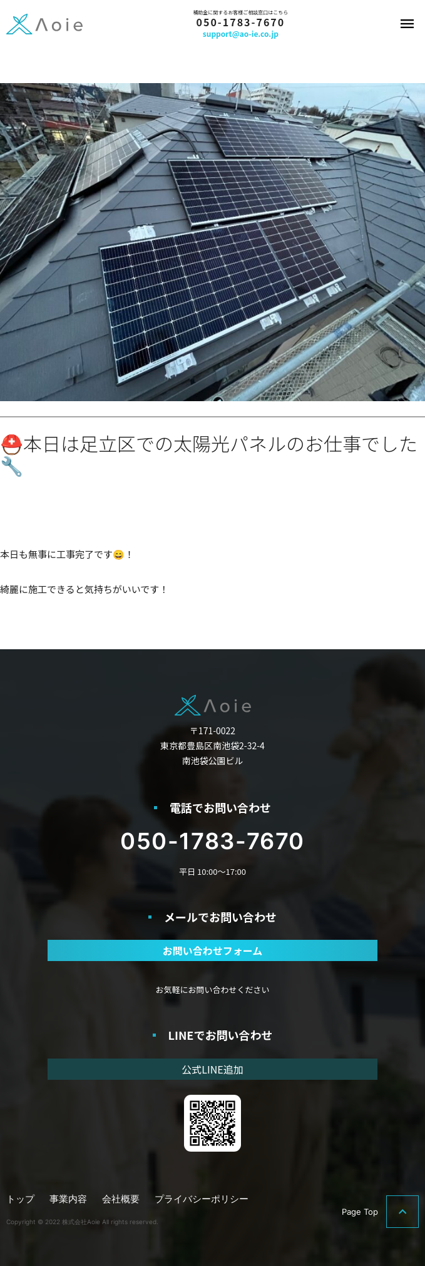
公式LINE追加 (212, 1069)
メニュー (407, 23)
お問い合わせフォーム (213, 950)
